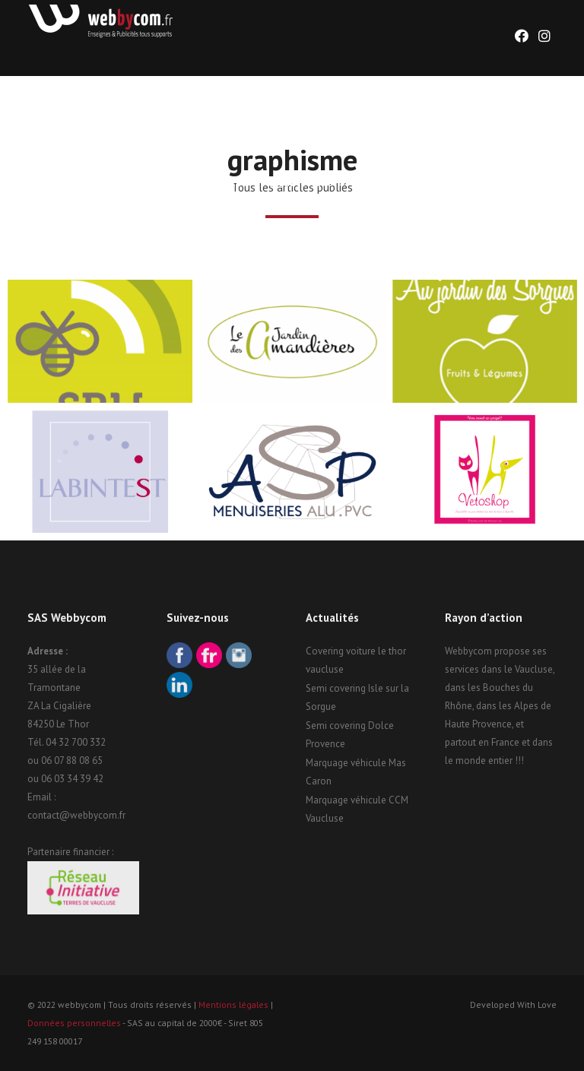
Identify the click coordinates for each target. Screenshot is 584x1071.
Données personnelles (74, 1022)
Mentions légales (233, 1004)
